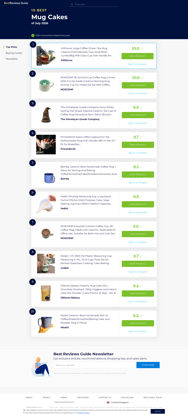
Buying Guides (14, 53)
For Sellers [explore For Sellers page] (127, 397)
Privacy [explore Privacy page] (47, 397)
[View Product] (94, 56)
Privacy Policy (83, 412)
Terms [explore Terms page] (64, 397)
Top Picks (11, 47)
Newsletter (12, 59)
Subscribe (148, 365)
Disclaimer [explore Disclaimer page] (83, 397)
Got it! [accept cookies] (158, 411)
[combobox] (94, 4)
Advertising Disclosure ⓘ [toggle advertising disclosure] (64, 402)
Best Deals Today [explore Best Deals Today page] (153, 397)
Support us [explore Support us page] (105, 397)
